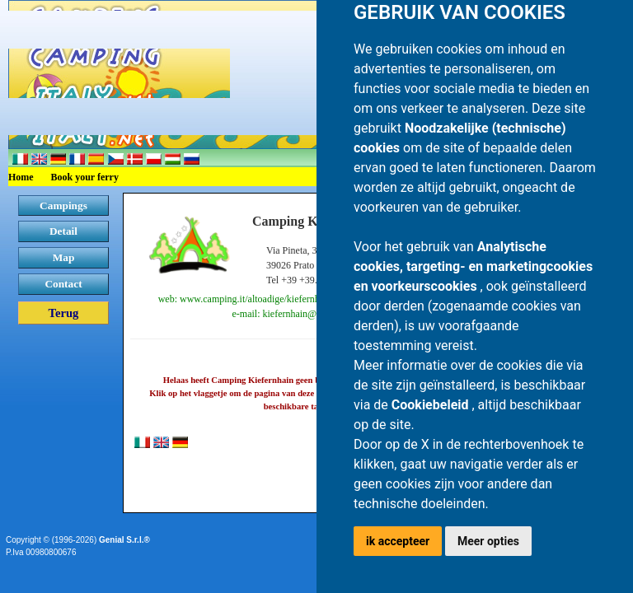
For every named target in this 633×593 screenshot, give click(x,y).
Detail (63, 231)
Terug (64, 313)
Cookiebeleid (432, 405)
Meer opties (488, 541)
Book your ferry (85, 177)
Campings (63, 205)
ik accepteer (397, 541)
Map (64, 257)
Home (21, 177)
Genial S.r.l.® (124, 539)
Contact (63, 284)
